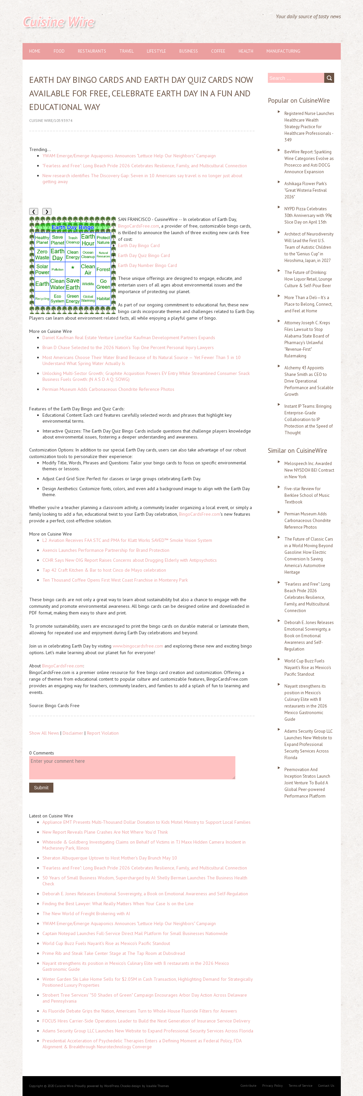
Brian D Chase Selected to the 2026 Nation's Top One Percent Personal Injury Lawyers (128, 347)
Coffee (218, 51)
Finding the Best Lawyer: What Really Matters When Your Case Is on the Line (118, 904)
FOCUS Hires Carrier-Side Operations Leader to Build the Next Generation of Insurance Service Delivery (146, 1021)
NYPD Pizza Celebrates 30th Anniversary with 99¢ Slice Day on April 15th (308, 215)
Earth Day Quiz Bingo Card (144, 255)
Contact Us (326, 1085)
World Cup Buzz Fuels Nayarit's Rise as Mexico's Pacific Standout (106, 943)
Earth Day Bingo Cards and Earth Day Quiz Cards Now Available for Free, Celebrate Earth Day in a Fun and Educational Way (141, 93)
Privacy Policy (272, 1085)
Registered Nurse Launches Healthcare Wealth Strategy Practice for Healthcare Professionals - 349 (309, 127)
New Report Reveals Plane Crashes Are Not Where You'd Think (105, 832)
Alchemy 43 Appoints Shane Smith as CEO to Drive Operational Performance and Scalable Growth (308, 381)
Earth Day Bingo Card (139, 245)
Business (188, 51)
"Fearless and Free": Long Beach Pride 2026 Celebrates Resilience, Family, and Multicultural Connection (144, 166)
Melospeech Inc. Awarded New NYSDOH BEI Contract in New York (309, 470)
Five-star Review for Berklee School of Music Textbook (307, 495)
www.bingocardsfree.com (138, 646)
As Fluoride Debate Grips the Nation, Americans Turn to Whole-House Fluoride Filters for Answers (139, 1011)
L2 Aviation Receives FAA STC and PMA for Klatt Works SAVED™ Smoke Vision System (127, 540)
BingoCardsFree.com (138, 226)
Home (34, 51)
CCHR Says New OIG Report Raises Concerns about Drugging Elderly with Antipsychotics (129, 560)
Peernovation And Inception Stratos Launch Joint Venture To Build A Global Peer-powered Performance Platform (307, 783)
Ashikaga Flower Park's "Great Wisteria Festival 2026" (305, 190)
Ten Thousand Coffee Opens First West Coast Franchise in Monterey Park (115, 580)
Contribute (248, 1085)
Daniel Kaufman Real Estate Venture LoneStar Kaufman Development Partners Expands (128, 337)
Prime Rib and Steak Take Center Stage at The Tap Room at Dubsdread (113, 953)
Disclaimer (73, 733)
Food (59, 51)
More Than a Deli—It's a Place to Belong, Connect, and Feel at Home (308, 304)
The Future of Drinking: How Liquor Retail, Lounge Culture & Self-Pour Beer (308, 279)
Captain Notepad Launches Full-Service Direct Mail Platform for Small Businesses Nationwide (135, 933)
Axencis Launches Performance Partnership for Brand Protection (105, 550)
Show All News (44, 733)
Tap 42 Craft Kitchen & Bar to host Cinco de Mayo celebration (104, 570)
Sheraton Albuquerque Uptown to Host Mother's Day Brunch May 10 (109, 858)
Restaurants (92, 51)
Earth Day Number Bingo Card (147, 265)
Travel (126, 51)
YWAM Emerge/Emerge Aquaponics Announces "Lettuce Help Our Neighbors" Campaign (129, 156)
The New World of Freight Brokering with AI (86, 913)
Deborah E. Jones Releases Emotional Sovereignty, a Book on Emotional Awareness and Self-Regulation (145, 894)
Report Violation (103, 733)
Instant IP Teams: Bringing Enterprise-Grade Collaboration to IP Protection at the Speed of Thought (308, 419)
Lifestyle (156, 51)
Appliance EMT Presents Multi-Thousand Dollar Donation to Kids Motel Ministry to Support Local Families (146, 822)
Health (246, 51)
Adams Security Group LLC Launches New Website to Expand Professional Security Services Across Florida (147, 1031)
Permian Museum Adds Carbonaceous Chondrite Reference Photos (108, 389)
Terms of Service (300, 1085)
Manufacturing (283, 51)
